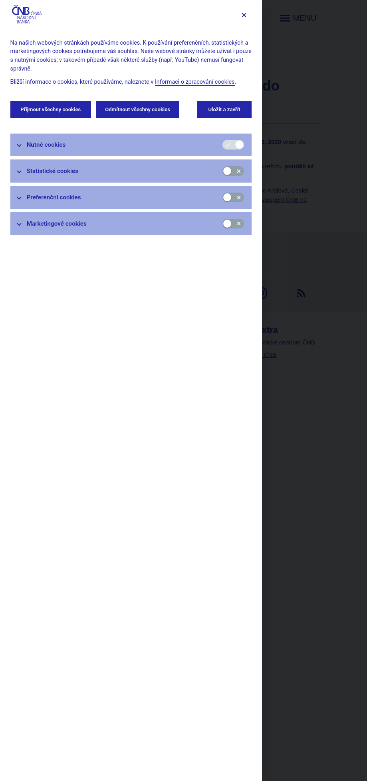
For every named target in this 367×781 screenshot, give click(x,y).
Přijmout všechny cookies (50, 109)
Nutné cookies (46, 144)
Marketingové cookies (57, 223)
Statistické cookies (52, 171)
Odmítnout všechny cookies (137, 109)
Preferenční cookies (54, 197)
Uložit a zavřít (224, 109)
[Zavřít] (244, 15)
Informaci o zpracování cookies (195, 82)
